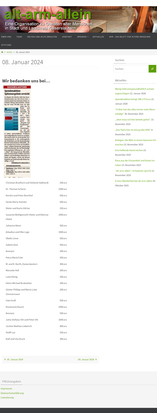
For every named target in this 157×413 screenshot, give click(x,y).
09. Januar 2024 (88, 359)
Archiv (9, 52)
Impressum (6, 388)
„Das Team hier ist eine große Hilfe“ (133, 129)
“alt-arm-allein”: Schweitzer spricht (133, 170)
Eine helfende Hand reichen (129, 150)
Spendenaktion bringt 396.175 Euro (133, 99)
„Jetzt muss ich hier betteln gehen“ (133, 119)
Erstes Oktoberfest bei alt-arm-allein (133, 180)
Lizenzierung (7, 397)
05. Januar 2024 (13, 359)
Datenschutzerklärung (12, 393)
